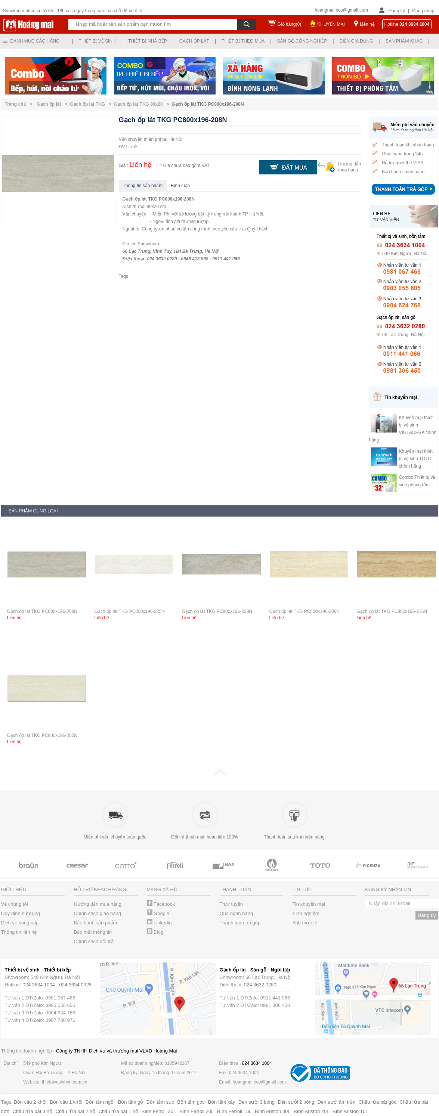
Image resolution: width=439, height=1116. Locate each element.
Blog (155, 932)
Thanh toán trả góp (240, 923)
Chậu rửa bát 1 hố (118, 1111)
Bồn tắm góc (191, 1102)
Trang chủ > (20, 104)
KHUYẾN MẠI (331, 24)
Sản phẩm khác (404, 41)
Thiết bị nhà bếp (147, 41)
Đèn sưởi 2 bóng (296, 1102)
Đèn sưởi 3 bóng (256, 1102)
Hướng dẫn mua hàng (97, 904)
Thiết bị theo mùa (243, 41)
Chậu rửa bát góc (377, 1102)
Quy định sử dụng (20, 913)
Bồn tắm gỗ (130, 1102)
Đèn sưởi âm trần (336, 1102)
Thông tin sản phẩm (143, 185)
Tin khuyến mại (309, 904)
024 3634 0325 (75, 985)
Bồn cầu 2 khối (30, 1102)
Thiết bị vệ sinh (97, 41)
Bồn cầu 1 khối (66, 1102)
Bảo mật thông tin (93, 932)
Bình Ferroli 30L (159, 1111)
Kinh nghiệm (306, 913)
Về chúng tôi (14, 904)
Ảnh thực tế (305, 923)
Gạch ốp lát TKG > (92, 104)
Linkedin (159, 923)
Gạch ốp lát (194, 41)
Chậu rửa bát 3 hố (32, 1111)
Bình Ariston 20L (311, 1111)
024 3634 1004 (38, 985)
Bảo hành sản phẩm (95, 923)
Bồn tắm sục (160, 1102)
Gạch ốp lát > (53, 104)
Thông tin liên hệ (19, 932)
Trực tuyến (231, 904)
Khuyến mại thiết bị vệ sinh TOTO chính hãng (416, 459)
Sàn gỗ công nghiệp (302, 41)
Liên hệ (367, 24)
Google (158, 913)
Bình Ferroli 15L (234, 1111)
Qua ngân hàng (236, 913)
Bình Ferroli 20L (196, 1111)
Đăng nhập (423, 10)
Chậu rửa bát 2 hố (75, 1111)
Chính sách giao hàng (97, 913)
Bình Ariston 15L (350, 1111)
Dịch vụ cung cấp (19, 923)
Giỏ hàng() (290, 24)
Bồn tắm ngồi (100, 1102)
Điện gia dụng (356, 41)
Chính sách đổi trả (94, 941)
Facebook (161, 904)
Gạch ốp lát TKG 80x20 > (142, 104)
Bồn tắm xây (221, 1102)
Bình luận (180, 185)
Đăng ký (397, 10)
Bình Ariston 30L (272, 1111)
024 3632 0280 (260, 985)
